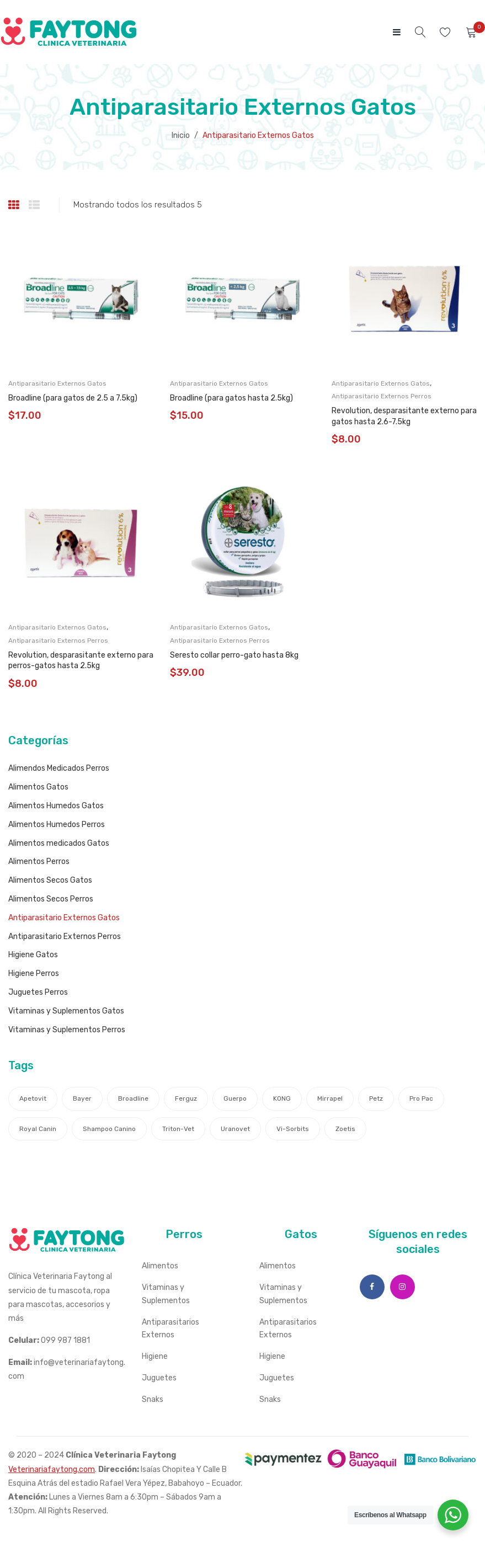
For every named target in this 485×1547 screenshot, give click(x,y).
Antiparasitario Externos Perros (381, 396)
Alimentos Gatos (38, 787)
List (35, 205)
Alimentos (160, 1266)
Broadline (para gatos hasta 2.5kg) (231, 398)
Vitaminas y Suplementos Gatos (66, 1011)
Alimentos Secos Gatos (50, 880)
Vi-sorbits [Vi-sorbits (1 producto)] (292, 1129)
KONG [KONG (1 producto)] (282, 1098)
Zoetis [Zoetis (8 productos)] (345, 1129)
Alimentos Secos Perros (50, 899)
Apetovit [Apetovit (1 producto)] (32, 1098)
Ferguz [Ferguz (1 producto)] (186, 1098)
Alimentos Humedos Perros (56, 824)
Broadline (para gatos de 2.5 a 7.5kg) (72, 398)
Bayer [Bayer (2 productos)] (82, 1098)
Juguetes (159, 1378)
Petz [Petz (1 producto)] (376, 1098)
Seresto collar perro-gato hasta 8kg (234, 655)
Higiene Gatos (33, 954)
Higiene (155, 1356)
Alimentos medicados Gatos (58, 843)
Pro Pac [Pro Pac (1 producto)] (421, 1098)
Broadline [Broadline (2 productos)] (133, 1098)
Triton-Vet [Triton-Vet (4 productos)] (178, 1129)
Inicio (181, 135)
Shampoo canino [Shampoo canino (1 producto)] (109, 1129)
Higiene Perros (33, 973)
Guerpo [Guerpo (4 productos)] (235, 1098)
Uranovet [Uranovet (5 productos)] (235, 1129)
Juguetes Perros (38, 992)
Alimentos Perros (39, 861)
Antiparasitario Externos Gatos (57, 383)
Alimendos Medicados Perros (58, 768)
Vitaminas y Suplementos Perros (66, 1029)
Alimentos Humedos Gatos (56, 805)
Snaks (152, 1399)
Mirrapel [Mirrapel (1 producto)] (330, 1098)
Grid (15, 205)
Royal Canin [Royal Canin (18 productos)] (37, 1129)
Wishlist (447, 32)
